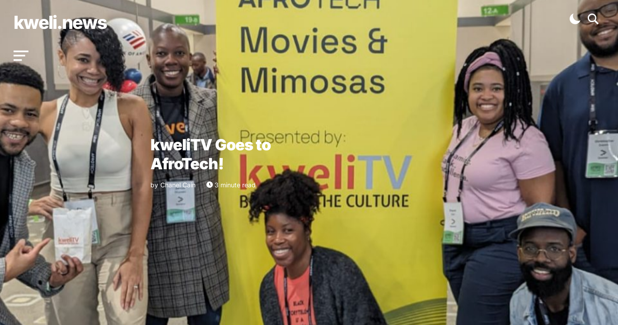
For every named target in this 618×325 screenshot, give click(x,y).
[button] (21, 56)
